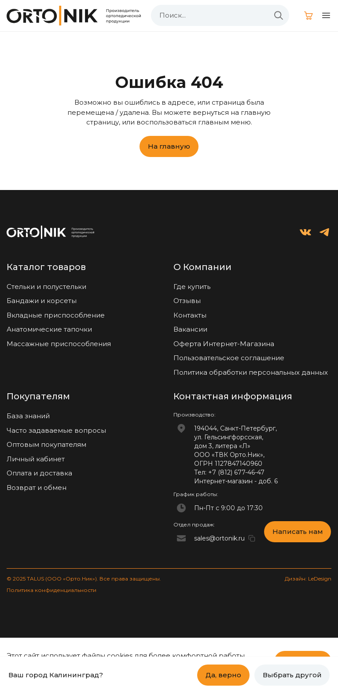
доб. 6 (268, 481)
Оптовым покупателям (46, 444)
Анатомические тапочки (49, 329)
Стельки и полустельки (46, 286)
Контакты (189, 315)
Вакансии (190, 329)
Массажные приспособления (59, 344)
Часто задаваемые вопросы (56, 430)
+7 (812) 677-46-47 (236, 472)
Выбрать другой (292, 675)
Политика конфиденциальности (51, 590)
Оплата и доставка (39, 473)
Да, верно (223, 675)
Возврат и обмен (36, 487)
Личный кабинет (36, 459)
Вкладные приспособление (56, 315)
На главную (169, 146)
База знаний (28, 416)
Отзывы (187, 300)
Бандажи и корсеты (42, 300)
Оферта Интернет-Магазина (223, 344)
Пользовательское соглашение (228, 358)
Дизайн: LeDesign (308, 578)
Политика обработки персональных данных (250, 372)
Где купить (191, 286)
